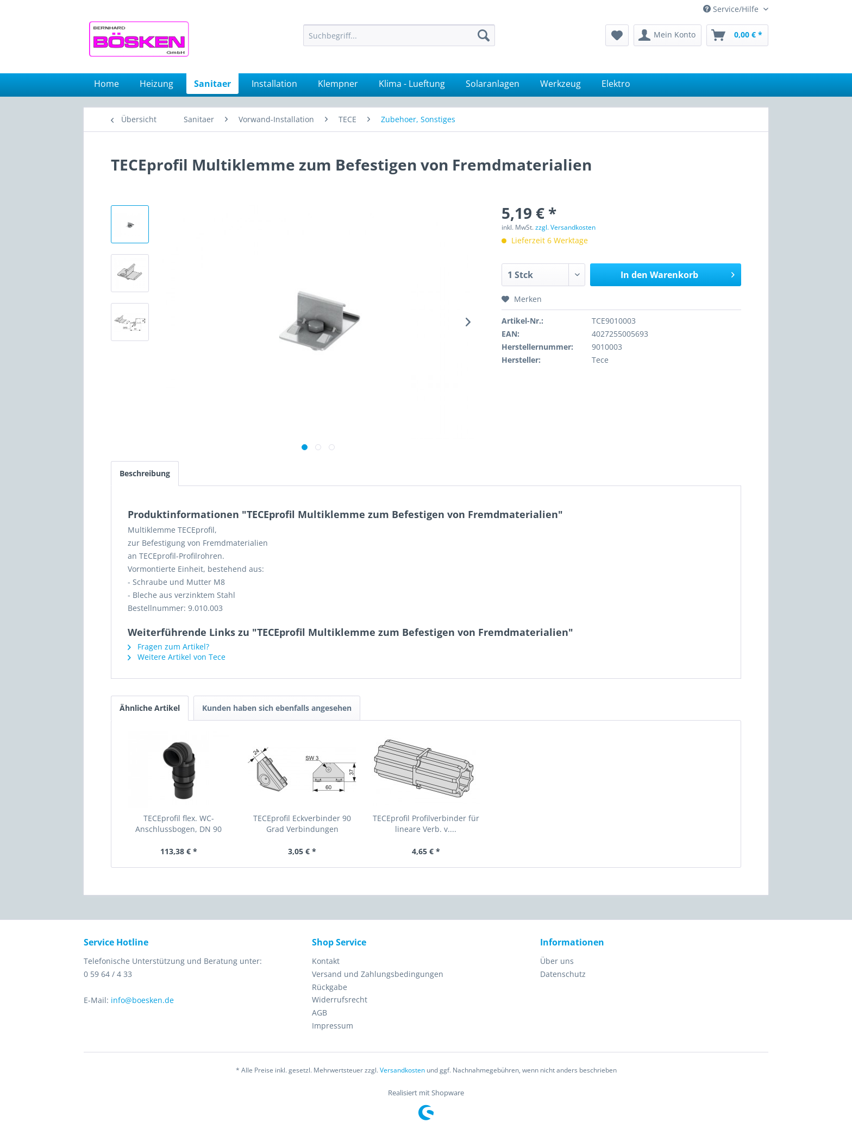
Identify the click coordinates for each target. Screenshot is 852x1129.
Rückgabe (329, 987)
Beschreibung (145, 473)
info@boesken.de (142, 1000)
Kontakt (326, 961)
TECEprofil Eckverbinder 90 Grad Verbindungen (302, 823)
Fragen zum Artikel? (168, 646)
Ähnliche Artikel (150, 708)
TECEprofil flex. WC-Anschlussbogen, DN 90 (178, 823)
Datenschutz (563, 974)
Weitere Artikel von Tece (176, 657)
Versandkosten (402, 1070)
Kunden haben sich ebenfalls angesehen (277, 708)
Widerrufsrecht (339, 999)
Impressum (332, 1025)
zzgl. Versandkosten (565, 227)
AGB (319, 1012)
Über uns (557, 961)
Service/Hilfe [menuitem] (732, 9)
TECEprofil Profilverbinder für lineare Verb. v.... (426, 823)
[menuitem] (399, 35)
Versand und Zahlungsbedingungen (377, 974)
